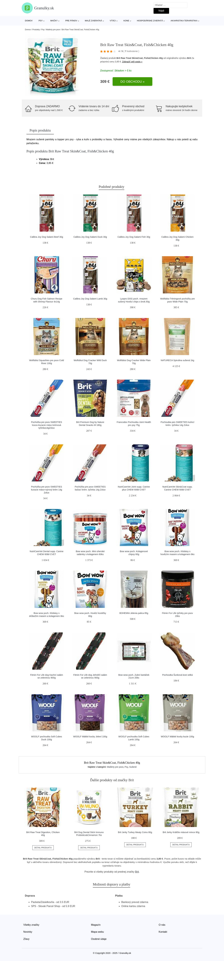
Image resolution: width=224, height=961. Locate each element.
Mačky (54, 20)
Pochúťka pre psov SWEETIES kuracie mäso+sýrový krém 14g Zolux (46, 489)
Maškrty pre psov (53, 29)
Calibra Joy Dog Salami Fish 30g (133, 237)
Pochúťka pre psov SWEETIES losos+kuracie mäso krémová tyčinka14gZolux (46, 425)
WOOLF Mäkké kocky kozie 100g (177, 736)
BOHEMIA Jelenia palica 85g (133, 613)
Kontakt (163, 931)
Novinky (27, 931)
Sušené (133, 767)
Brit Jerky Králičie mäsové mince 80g (181, 832)
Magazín (95, 924)
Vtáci (113, 20)
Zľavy (26, 939)
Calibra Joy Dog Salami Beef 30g (46, 237)
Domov (29, 20)
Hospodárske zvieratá (150, 20)
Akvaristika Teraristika (184, 20)
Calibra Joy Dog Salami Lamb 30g (90, 298)
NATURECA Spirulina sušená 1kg (177, 360)
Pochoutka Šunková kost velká (177, 675)
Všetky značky (31, 924)
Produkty (36, 29)
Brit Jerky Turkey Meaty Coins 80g (135, 832)
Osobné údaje (99, 939)
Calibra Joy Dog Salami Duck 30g (90, 237)
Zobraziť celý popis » (132, 61)
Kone (126, 20)
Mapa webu (97, 931)
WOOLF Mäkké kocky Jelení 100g (90, 736)
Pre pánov (71, 20)
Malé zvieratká (93, 20)
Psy (41, 20)
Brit (189, 58)
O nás (162, 924)
